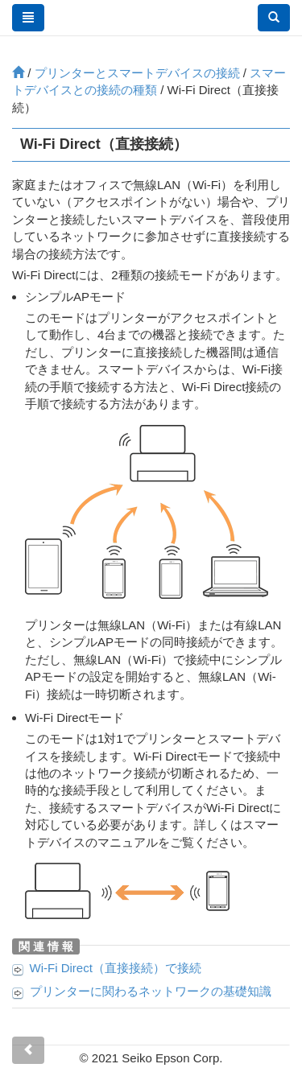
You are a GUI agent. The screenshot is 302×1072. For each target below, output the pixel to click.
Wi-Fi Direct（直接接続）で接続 (115, 968)
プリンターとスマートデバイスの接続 (137, 73)
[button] (274, 17)
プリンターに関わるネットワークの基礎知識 (150, 991)
